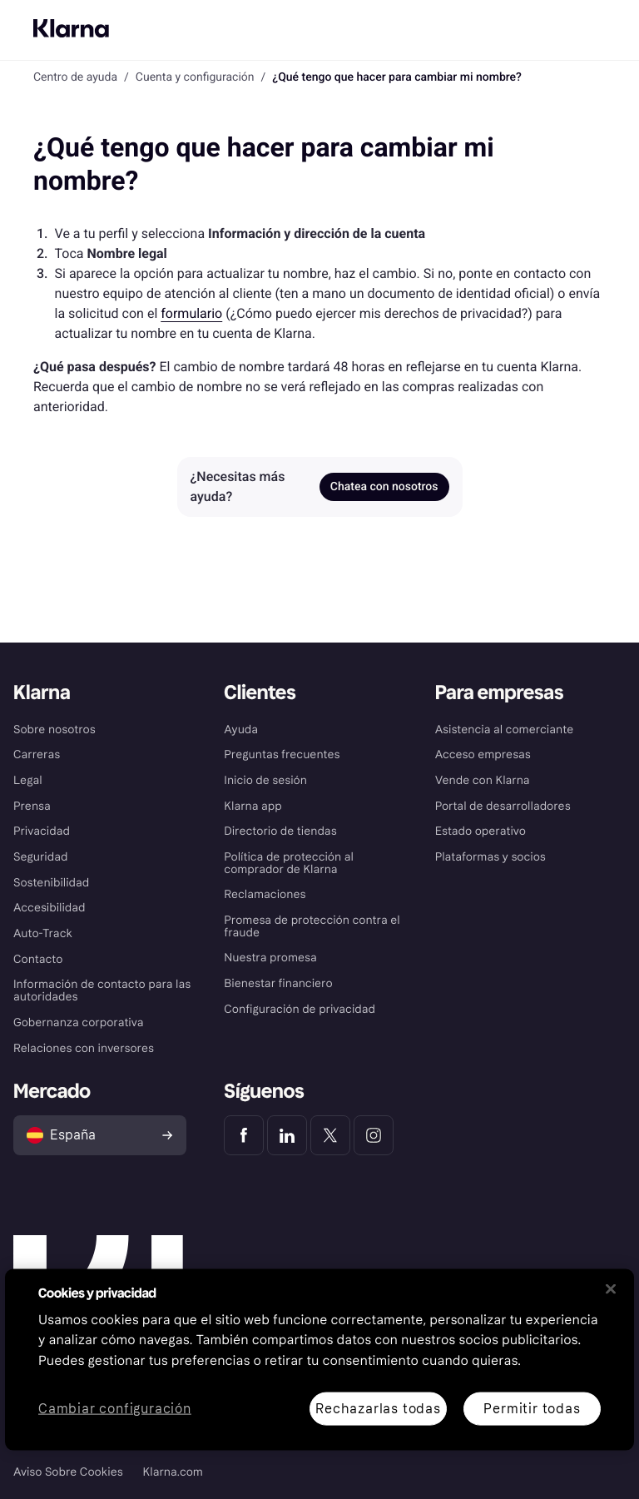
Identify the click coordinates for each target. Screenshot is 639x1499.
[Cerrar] (610, 1288)
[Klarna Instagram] (374, 1135)
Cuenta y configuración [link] (195, 77)
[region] (319, 1359)
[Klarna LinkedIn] (287, 1135)
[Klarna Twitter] (330, 1135)
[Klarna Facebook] (244, 1135)
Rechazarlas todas (378, 1408)
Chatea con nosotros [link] (384, 487)
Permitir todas (531, 1408)
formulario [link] (191, 313)
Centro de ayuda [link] (75, 77)
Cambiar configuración (114, 1409)
